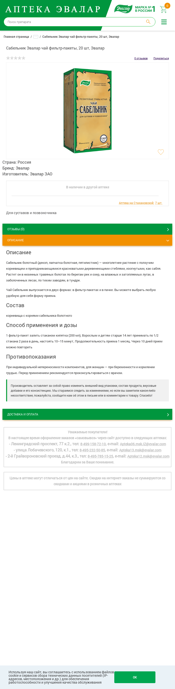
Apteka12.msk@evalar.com (148, 456)
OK (135, 677)
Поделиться (161, 58)
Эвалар (22, 167)
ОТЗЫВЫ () (15, 229)
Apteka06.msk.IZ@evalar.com (143, 444)
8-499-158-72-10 (93, 444)
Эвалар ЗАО (41, 173)
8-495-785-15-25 (100, 456)
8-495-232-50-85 (92, 450)
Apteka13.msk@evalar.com (140, 450)
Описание (15, 240)
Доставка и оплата (22, 414)
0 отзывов (141, 58)
